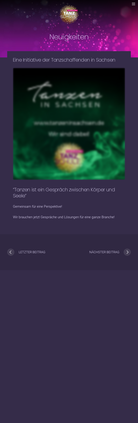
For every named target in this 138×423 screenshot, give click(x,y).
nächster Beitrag (110, 252)
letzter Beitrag (26, 252)
